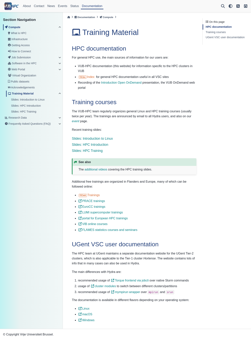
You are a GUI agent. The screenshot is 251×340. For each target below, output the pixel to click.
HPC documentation (219, 26)
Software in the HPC (22, 63)
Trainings (89, 195)
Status (74, 6)
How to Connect (19, 51)
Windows (86, 320)
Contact (39, 6)
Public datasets (18, 81)
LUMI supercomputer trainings (101, 212)
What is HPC (17, 33)
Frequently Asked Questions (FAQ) (28, 123)
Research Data (16, 117)
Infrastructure (18, 39)
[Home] (68, 17)
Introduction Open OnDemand (121, 82)
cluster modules (103, 286)
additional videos (96, 169)
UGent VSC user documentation (225, 37)
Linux (84, 308)
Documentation (92, 6)
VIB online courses (93, 224)
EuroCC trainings (92, 206)
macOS (85, 314)
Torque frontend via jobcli (130, 280)
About (27, 6)
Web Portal (16, 69)
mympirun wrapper (125, 292)
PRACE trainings (92, 201)
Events (62, 6)
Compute (12, 27)
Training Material (21, 93)
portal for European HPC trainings (103, 218)
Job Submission (19, 57)
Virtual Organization (22, 75)
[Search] (223, 6)
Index (86, 76)
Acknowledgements (21, 87)
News (51, 6)
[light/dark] (230, 6)
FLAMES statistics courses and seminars (108, 229)
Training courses (216, 32)
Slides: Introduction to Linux (28, 99)
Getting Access (19, 45)
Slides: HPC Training (23, 111)
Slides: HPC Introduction (26, 105)
